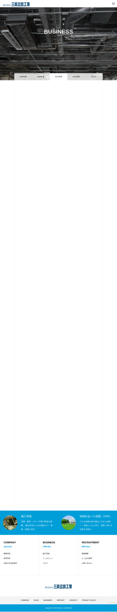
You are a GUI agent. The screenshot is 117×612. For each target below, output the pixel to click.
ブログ (45, 564)
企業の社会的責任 (10, 564)
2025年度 (23, 76)
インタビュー (48, 559)
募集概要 (85, 554)
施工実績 (46, 554)
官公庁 (94, 76)
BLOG (36, 601)
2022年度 (76, 76)
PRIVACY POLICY (89, 601)
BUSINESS (48, 601)
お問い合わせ (87, 564)
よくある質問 (87, 559)
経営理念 (7, 559)
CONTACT (73, 601)
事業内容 (7, 554)
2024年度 (41, 76)
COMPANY (25, 601)
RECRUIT (61, 601)
